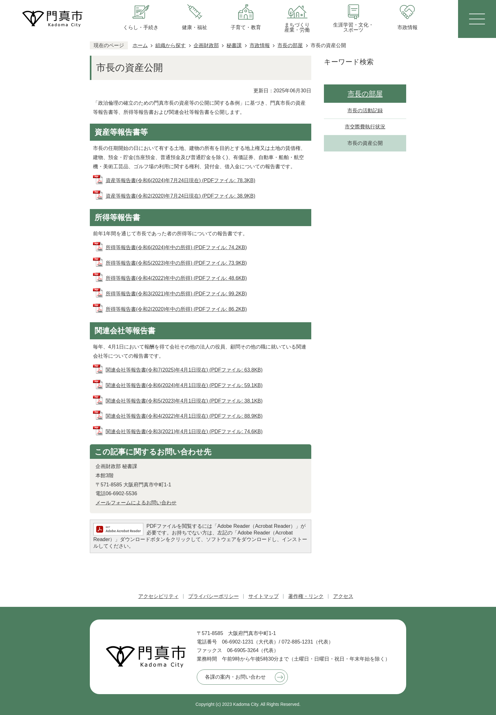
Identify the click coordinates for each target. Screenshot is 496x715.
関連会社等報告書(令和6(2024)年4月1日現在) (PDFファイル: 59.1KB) (184, 385)
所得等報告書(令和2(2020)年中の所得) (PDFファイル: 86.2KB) (176, 309)
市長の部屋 (290, 45)
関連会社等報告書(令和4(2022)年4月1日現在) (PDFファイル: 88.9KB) (184, 416)
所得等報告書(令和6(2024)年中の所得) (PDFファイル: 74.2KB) (176, 247)
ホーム (140, 45)
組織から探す (170, 45)
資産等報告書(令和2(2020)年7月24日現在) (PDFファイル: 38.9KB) (180, 196)
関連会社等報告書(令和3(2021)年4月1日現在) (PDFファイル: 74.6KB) (184, 431)
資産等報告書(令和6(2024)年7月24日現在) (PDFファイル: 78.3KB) (180, 180)
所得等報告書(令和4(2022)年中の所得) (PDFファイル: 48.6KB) (176, 278)
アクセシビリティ (158, 596)
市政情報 (260, 45)
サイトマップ (263, 596)
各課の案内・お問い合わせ (235, 677)
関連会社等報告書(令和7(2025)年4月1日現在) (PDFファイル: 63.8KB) (184, 370)
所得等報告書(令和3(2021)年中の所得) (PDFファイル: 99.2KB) (176, 293)
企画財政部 (206, 45)
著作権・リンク (306, 596)
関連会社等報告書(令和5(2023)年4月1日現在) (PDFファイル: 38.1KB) (184, 401)
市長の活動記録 (365, 110)
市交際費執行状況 (365, 126)
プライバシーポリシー (213, 596)
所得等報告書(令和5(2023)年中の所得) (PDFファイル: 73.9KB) (176, 263)
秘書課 (234, 45)
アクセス (343, 596)
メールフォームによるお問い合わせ (136, 502)
